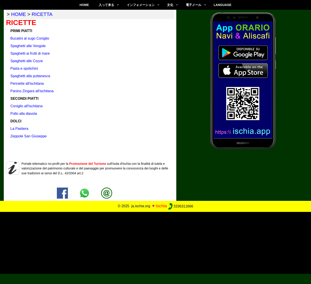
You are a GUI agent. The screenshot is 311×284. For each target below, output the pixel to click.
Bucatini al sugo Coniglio (29, 38)
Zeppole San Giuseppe (28, 136)
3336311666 (180, 206)
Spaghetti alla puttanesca (30, 76)
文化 (170, 5)
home (18, 14)
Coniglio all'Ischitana (26, 106)
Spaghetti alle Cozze (26, 61)
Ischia (161, 206)
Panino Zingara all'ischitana (32, 91)
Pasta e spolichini (24, 68)
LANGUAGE (222, 5)
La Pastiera (19, 128)
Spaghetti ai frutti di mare (30, 53)
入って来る (106, 5)
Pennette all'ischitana (27, 83)
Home (84, 5)
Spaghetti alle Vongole (28, 46)
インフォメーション (141, 5)
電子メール (193, 5)
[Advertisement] (155, 243)
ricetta (42, 14)
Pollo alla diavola (23, 113)
